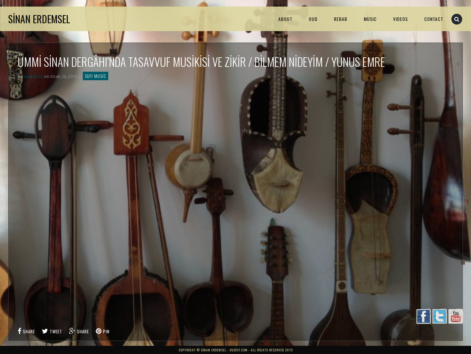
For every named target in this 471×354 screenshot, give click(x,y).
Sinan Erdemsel (39, 18)
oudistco (33, 76)
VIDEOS (400, 18)
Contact (433, 18)
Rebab (340, 18)
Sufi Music (95, 76)
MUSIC (370, 18)
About (285, 18)
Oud (313, 18)
